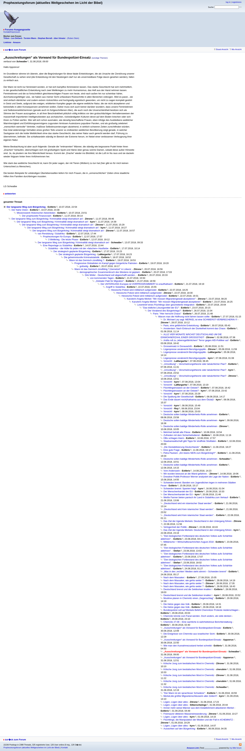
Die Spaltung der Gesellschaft (178, 396)
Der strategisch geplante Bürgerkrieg (71, 251)
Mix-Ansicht (235, 49)
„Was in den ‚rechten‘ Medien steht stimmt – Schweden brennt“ (195, 571)
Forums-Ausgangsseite (17, 29)
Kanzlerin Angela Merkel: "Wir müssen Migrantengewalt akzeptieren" (161, 298)
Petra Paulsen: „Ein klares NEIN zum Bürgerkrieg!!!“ (189, 453)
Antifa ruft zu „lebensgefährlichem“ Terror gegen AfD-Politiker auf (195, 340)
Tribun (6, 38)
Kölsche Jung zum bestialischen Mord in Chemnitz (188, 663)
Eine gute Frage (171, 450)
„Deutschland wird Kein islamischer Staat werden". (188, 509)
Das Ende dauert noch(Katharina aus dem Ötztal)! (188, 399)
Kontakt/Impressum (11, 32)
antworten (10, 193)
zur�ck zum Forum (15, 49)
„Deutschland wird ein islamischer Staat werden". (188, 503)
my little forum (236, 748)
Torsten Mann (30, 38)
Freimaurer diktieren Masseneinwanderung (185, 713)
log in (228, 2)
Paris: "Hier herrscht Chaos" (167, 313)
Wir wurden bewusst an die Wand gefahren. (185, 473)
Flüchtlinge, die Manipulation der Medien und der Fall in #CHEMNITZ (198, 719)
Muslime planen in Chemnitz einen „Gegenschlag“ (188, 598)
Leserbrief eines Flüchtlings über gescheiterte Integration (165, 304)
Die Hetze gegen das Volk (176, 604)
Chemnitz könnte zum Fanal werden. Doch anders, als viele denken (197, 616)
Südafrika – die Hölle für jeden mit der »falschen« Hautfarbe (78, 248)
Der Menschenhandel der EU (178, 491)
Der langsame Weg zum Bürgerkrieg (26, 207)
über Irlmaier (59, 38)
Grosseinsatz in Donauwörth (177, 346)
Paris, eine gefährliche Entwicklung (181, 325)
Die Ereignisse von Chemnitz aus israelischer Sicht (189, 633)
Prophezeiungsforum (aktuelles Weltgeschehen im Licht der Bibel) (31, 747)
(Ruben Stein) (73, 38)
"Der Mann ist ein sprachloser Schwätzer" (184, 693)
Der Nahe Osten (20, 210)
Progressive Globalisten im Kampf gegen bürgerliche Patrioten (105, 263)
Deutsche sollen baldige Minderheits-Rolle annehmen (190, 414)
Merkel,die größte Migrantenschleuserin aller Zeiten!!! (190, 696)
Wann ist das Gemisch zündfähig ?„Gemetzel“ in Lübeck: (103, 269)
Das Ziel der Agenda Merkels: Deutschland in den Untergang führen (197, 521)
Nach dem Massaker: (174, 577)
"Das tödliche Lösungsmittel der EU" (160, 307)
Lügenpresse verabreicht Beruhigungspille (184, 349)
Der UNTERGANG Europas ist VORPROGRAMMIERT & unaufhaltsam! (137, 284)
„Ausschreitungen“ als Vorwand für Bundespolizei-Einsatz (192, 628)
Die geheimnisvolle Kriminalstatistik (81, 257)
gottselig (84, 266)
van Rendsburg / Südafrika (51, 233)
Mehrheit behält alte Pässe (176, 432)
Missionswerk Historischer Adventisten (36, 213)
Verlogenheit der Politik (175, 527)
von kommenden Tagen (102, 278)
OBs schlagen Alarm (173, 438)
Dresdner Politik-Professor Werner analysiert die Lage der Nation (196, 476)
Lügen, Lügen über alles (175, 702)
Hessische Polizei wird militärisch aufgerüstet (133, 290)
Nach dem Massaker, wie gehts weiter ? (183, 580)
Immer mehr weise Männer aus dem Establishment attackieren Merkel (198, 708)
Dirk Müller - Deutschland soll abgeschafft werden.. (110, 275)
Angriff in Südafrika (115, 287)
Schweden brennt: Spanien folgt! (179, 488)
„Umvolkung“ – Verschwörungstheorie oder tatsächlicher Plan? (194, 364)
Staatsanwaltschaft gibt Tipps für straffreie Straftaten (189, 441)
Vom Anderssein (171, 470)
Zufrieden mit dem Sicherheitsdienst (181, 435)
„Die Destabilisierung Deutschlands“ (181, 447)
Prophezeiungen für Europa (57, 236)
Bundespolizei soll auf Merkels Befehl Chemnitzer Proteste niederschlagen (200, 610)
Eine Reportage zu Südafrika (57, 245)
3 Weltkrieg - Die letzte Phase (63, 239)
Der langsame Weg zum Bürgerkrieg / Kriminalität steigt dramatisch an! (47, 218)
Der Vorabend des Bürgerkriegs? (164, 310)
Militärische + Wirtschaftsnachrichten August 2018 (188, 542)
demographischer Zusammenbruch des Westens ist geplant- (110, 272)
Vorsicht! (167, 361)
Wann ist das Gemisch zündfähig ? (86, 260)
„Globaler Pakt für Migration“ (109, 281)
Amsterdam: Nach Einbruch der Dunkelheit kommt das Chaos (194, 328)
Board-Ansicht (221, 49)
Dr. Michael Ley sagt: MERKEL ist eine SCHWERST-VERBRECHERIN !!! (200, 319)
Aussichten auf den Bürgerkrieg (179, 728)
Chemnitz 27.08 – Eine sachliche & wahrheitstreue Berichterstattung (197, 622)
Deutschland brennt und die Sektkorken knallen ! (187, 589)
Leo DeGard (16, 38)
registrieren (237, 2)
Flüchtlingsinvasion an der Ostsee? (181, 387)
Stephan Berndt (45, 38)
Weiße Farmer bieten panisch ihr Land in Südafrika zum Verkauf (195, 497)
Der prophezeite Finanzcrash (36, 215)
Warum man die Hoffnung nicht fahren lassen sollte (184, 316)
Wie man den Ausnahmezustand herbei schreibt (187, 645)
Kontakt (64, 747)
